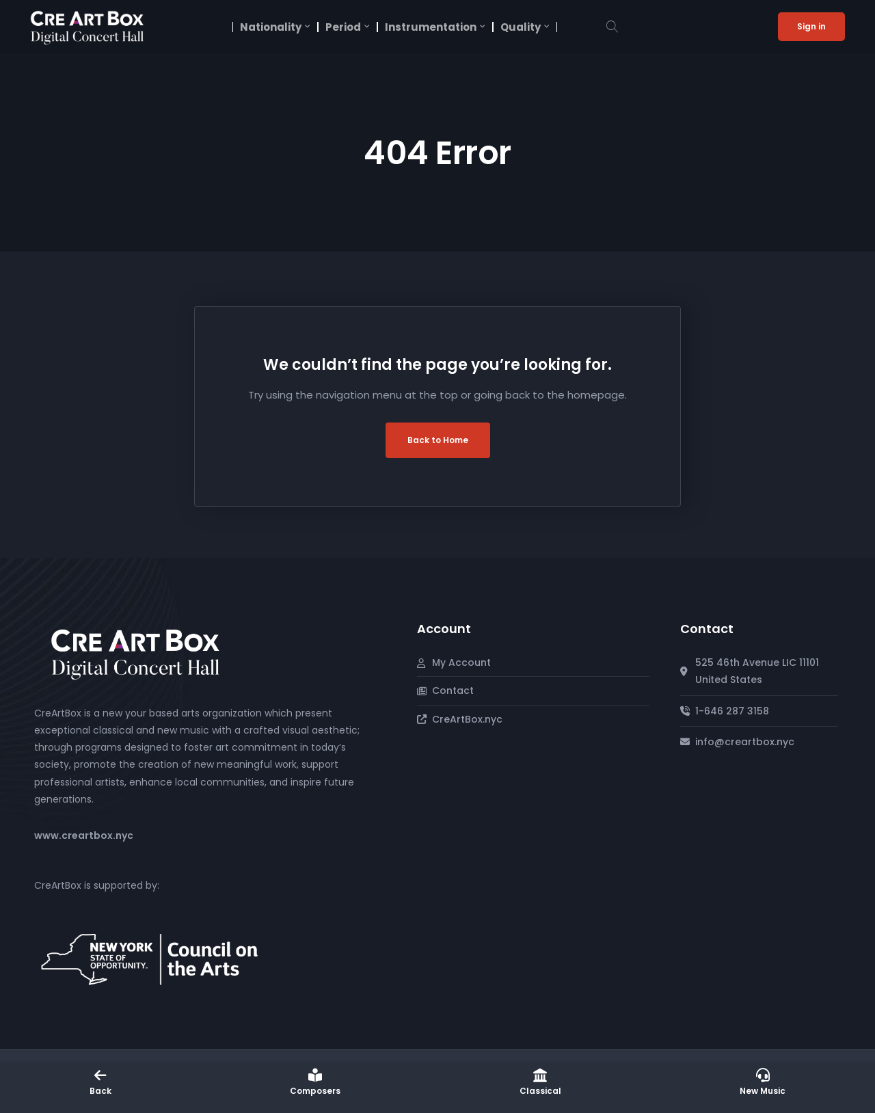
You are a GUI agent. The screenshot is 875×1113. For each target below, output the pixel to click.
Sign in (811, 26)
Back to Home (437, 440)
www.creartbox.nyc (83, 835)
